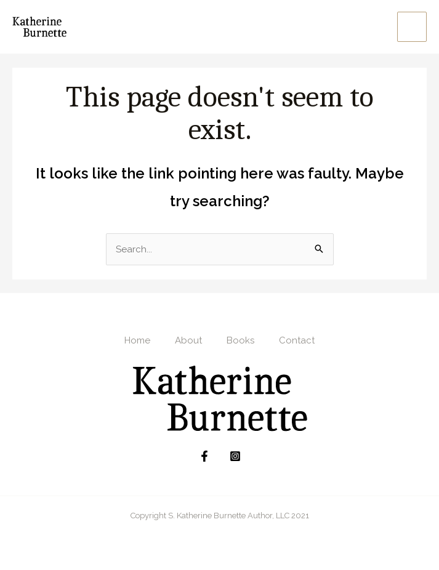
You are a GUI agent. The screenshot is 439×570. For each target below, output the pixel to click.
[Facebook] (204, 456)
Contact (297, 341)
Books (240, 341)
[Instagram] (235, 456)
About (188, 341)
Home (137, 341)
